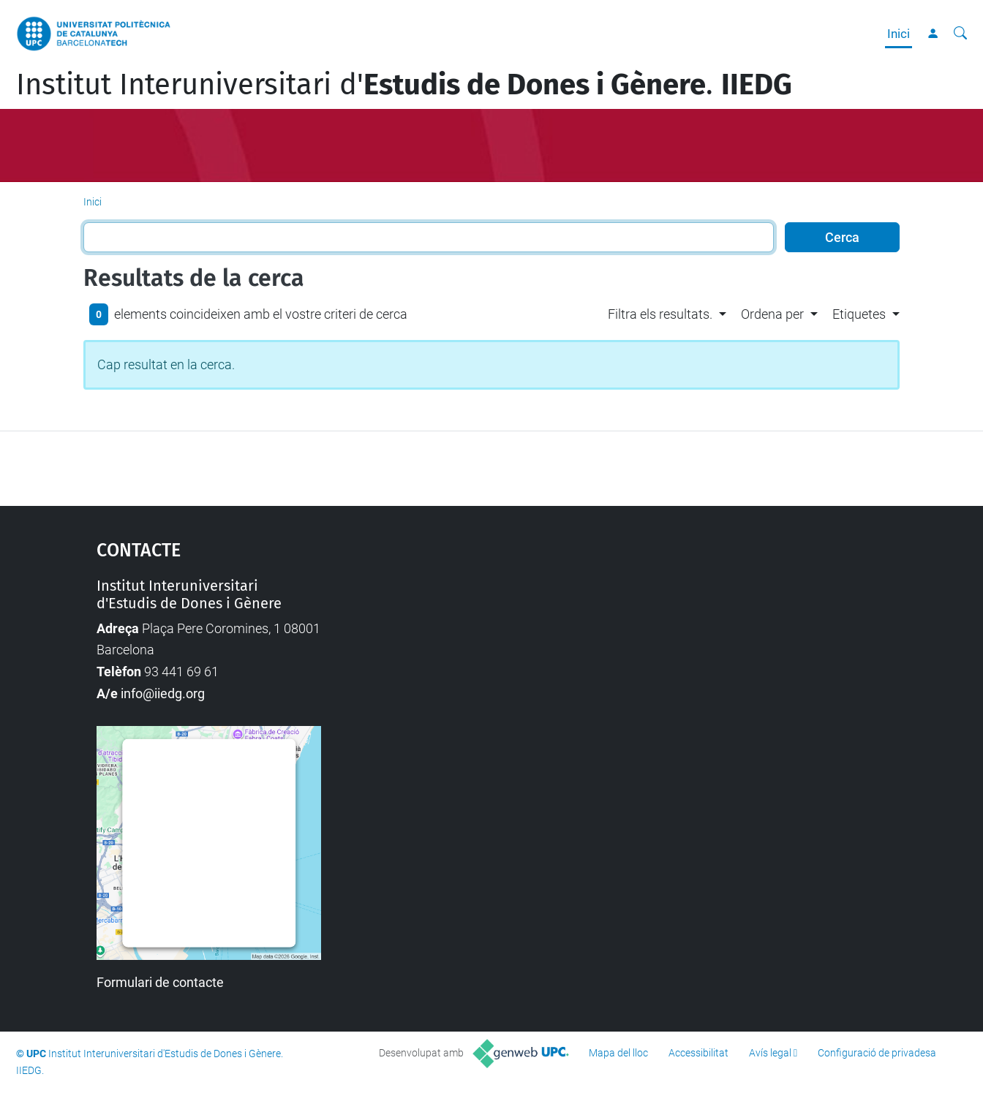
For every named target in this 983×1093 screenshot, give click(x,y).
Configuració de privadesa (877, 1053)
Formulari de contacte (160, 982)
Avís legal (770, 1053)
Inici (898, 33)
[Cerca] (960, 34)
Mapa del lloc (618, 1053)
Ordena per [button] (772, 314)
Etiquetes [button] (859, 314)
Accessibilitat (698, 1053)
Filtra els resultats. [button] (660, 314)
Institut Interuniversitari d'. (404, 84)
